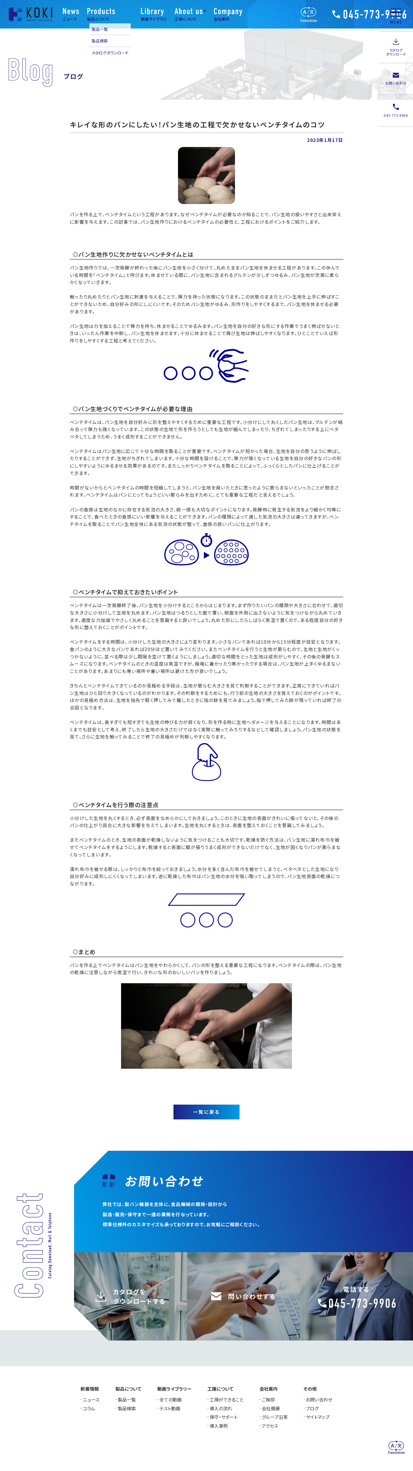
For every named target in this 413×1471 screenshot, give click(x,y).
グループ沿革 (275, 1417)
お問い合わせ (319, 1399)
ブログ (312, 1408)
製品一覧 (100, 29)
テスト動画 (170, 1408)
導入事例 (219, 1426)
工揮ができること (227, 1399)
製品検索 (100, 41)
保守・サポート (224, 1417)
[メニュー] (396, 15)
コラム (89, 1408)
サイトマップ (318, 1417)
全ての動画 (171, 1399)
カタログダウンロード (110, 53)
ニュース (91, 1399)
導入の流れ (221, 1408)
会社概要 (271, 1408)
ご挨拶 (268, 1399)
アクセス (270, 1426)
